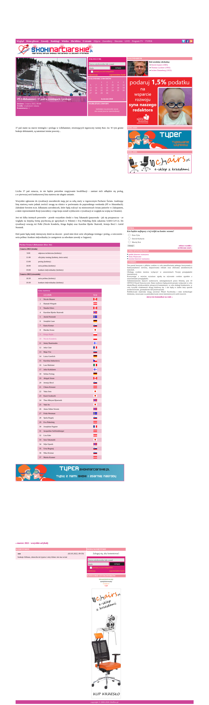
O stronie (87, 41)
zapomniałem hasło (117, 75)
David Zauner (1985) (159, 65)
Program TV (137, 41)
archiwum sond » (185, 248)
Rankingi (55, 41)
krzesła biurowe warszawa (139, 259)
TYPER (148, 41)
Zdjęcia (97, 41)
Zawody (44, 41)
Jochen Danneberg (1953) (161, 70)
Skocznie (119, 41)
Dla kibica (75, 41)
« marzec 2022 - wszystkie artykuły (32, 543)
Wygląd (20, 41)
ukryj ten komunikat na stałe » (160, 297)
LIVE (127, 41)
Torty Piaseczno (135, 256)
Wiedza (65, 41)
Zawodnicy (107, 41)
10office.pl (114, 702)
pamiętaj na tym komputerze (104, 71)
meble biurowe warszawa (139, 254)
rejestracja (93, 75)
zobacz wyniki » (185, 245)
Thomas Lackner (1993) (160, 67)
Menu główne (32, 41)
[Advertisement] (104, 19)
